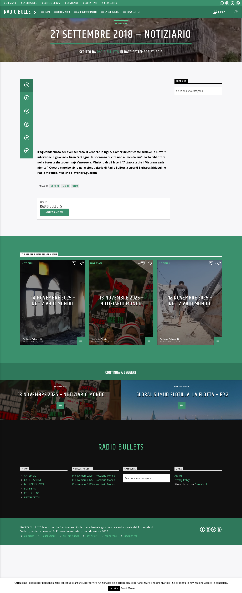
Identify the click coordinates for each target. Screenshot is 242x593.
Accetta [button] (114, 588)
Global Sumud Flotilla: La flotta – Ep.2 (182, 529)
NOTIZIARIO (64, 12)
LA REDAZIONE (28, 3)
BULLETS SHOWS (50, 3)
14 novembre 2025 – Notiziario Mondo (53, 435)
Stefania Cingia (99, 473)
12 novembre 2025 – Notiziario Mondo (190, 435)
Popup (219, 12)
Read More (128, 588)
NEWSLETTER (109, 3)
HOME (47, 12)
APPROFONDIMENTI (87, 12)
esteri (55, 320)
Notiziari (121, 84)
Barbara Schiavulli (32, 473)
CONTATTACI (89, 3)
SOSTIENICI (71, 3)
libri (66, 320)
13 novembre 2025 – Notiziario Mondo (122, 435)
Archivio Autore (54, 347)
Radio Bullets (20, 12)
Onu (75, 320)
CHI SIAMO (9, 3)
